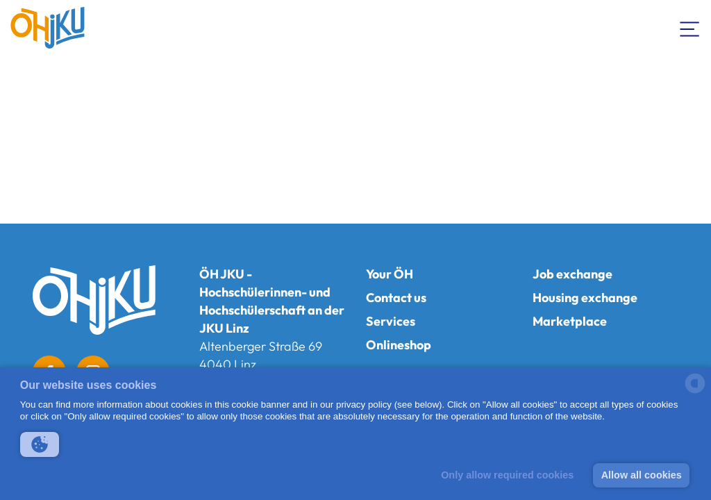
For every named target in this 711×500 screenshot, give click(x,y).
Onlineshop (398, 345)
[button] (39, 444)
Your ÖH (389, 274)
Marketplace (570, 321)
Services (390, 321)
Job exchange (572, 274)
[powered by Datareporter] (695, 392)
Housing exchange (585, 298)
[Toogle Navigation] (690, 28)
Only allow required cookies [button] (507, 475)
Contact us (396, 298)
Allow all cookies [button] (641, 475)
